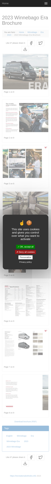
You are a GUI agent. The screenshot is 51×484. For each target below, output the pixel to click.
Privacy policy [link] (25, 262)
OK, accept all (25, 246)
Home (5, 3)
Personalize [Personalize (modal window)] (25, 257)
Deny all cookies (25, 252)
